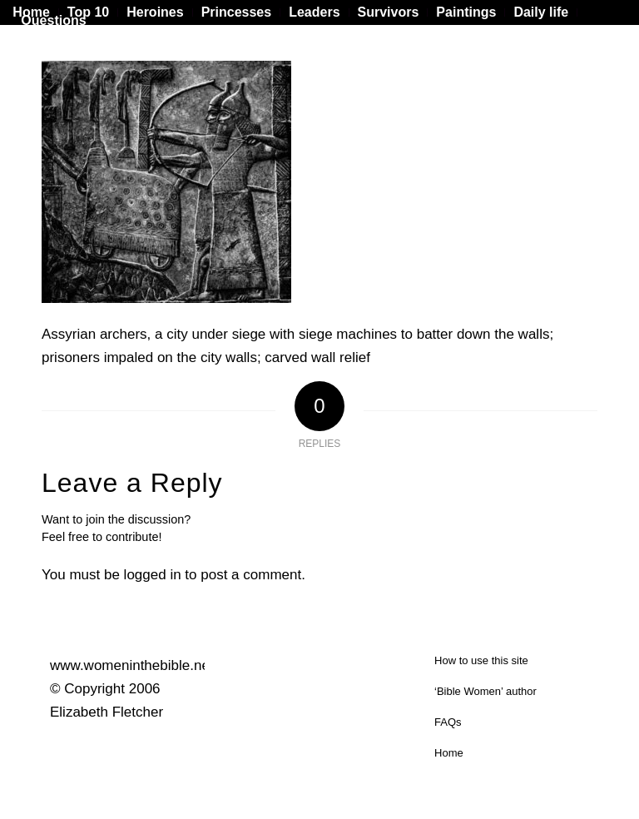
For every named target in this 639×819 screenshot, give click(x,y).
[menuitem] (88, 12)
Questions (53, 20)
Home (448, 753)
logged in (152, 575)
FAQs (448, 722)
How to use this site (481, 660)
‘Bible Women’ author (485, 691)
